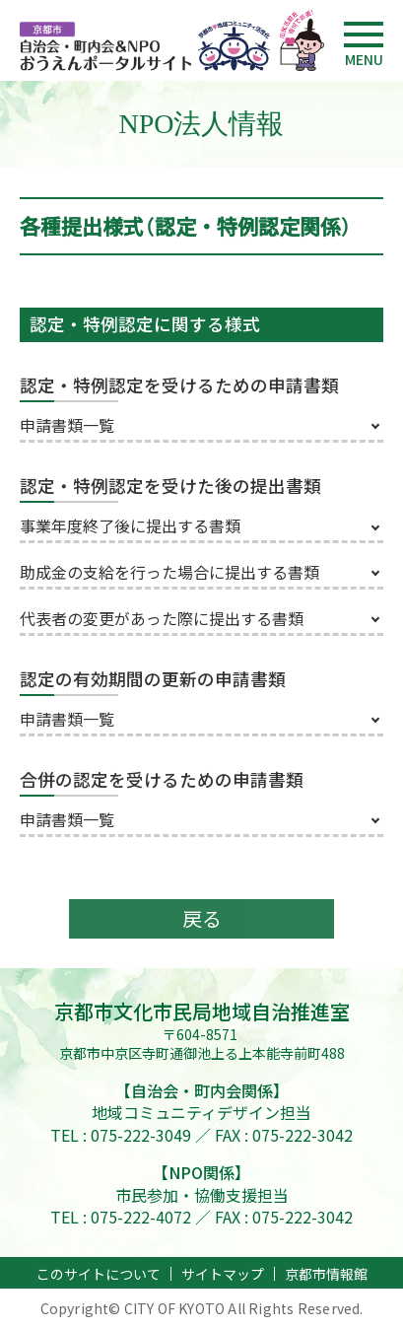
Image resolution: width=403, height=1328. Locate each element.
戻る (202, 918)
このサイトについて (98, 1274)
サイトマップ (222, 1274)
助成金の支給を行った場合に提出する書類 (169, 572)
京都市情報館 (326, 1274)
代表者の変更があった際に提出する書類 (161, 618)
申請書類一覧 (67, 425)
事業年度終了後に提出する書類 (130, 525)
